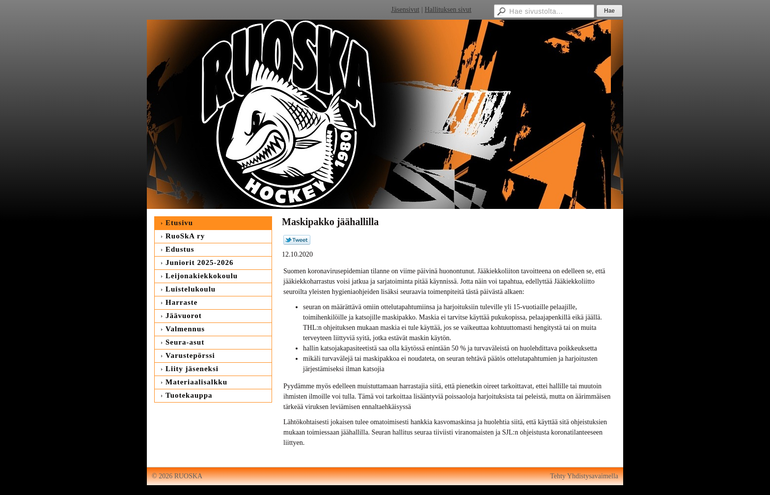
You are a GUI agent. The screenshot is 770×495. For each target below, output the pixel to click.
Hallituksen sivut (448, 9)
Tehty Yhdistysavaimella (584, 476)
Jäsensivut (405, 9)
